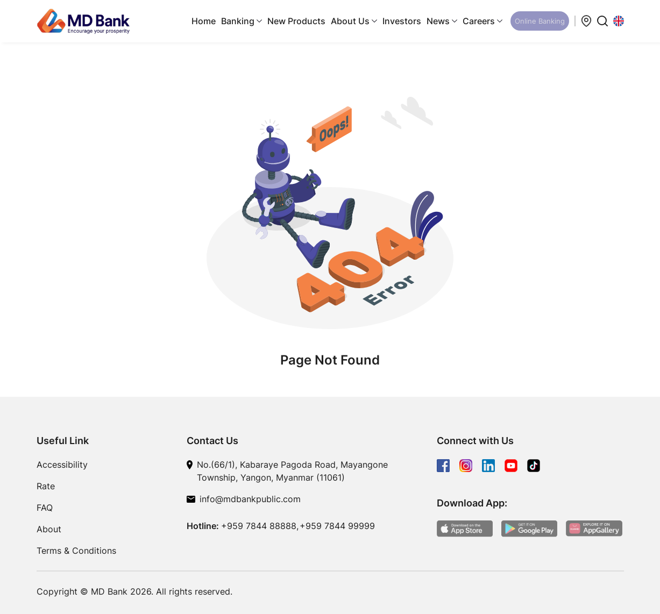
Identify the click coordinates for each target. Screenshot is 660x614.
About (49, 529)
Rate (46, 486)
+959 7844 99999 (337, 525)
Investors (401, 21)
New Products (296, 21)
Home (203, 21)
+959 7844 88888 (258, 525)
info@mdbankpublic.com (250, 499)
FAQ (45, 507)
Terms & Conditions (76, 550)
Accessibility (62, 464)
